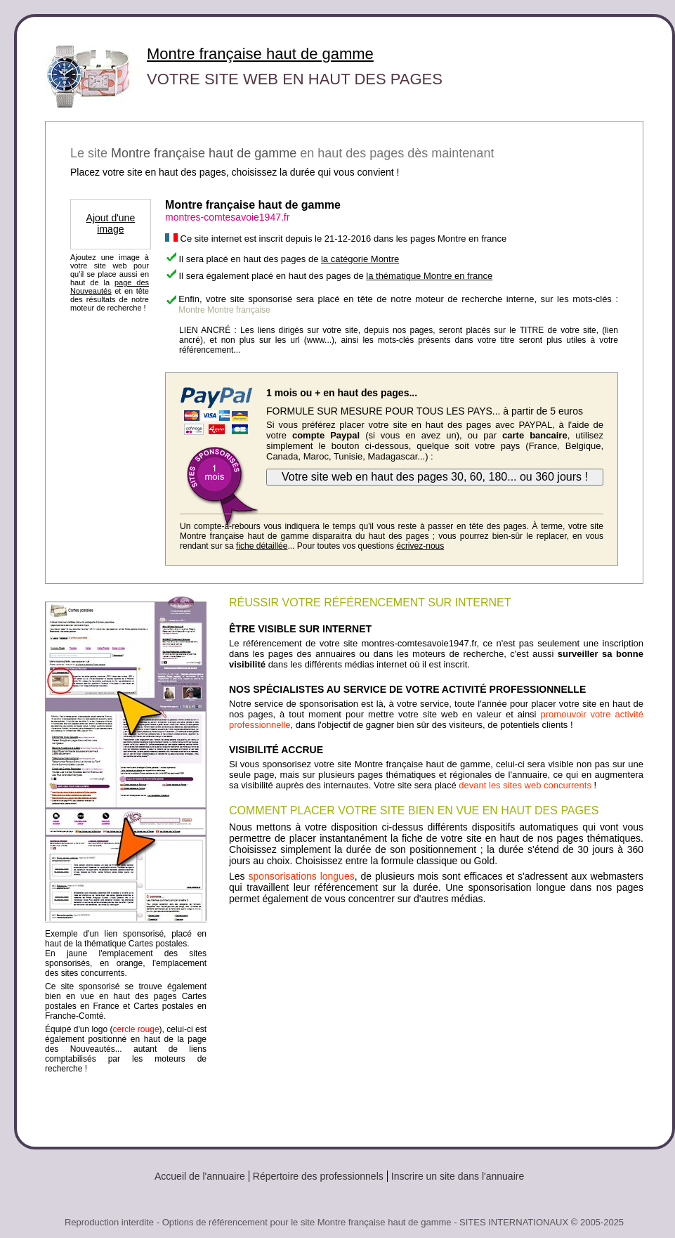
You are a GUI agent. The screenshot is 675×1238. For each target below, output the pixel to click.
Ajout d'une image (111, 223)
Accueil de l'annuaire (200, 1176)
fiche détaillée (261, 546)
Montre (191, 310)
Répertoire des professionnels (318, 1176)
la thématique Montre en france (429, 276)
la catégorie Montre (360, 259)
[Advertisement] (436, 1020)
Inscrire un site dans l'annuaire (457, 1176)
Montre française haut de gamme (260, 54)
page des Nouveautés (109, 286)
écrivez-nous (420, 546)
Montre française (238, 310)
